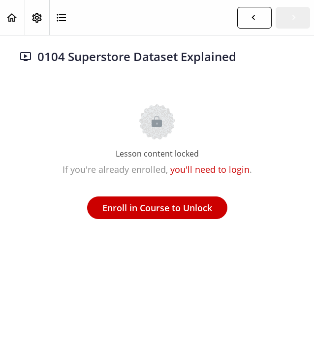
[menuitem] (37, 17)
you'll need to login (210, 169)
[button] (12, 17)
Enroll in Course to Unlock (157, 208)
